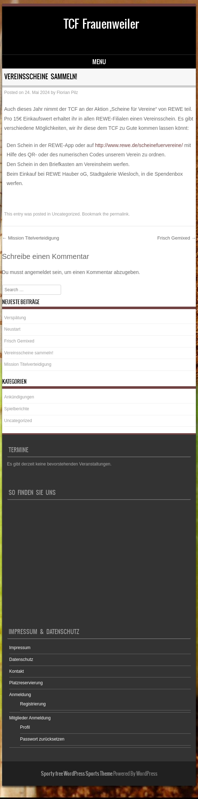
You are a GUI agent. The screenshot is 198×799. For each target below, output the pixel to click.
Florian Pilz (67, 92)
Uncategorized (65, 214)
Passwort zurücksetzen (42, 739)
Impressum (20, 647)
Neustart (12, 329)
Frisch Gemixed (176, 238)
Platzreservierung (26, 682)
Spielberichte (16, 408)
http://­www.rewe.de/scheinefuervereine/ (139, 145)
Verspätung (15, 317)
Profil (25, 727)
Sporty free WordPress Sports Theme (76, 773)
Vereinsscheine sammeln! (29, 352)
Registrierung (33, 703)
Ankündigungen (19, 397)
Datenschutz (21, 659)
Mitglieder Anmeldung (30, 717)
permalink (119, 214)
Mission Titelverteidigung (30, 238)
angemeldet (38, 272)
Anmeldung (20, 694)
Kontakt (16, 671)
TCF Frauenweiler (101, 24)
